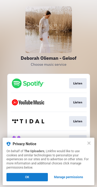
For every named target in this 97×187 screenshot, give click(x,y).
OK (27, 177)
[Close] (89, 143)
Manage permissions (68, 177)
